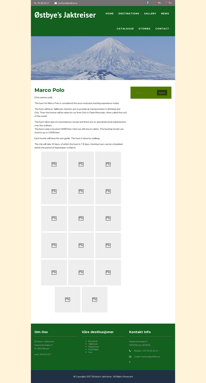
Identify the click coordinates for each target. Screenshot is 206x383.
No (158, 2)
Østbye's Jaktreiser (65, 15)
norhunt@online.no (66, 3)
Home (110, 13)
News (165, 13)
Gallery (150, 13)
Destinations (129, 13)
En (169, 2)
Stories (144, 28)
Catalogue (125, 28)
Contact (163, 28)
